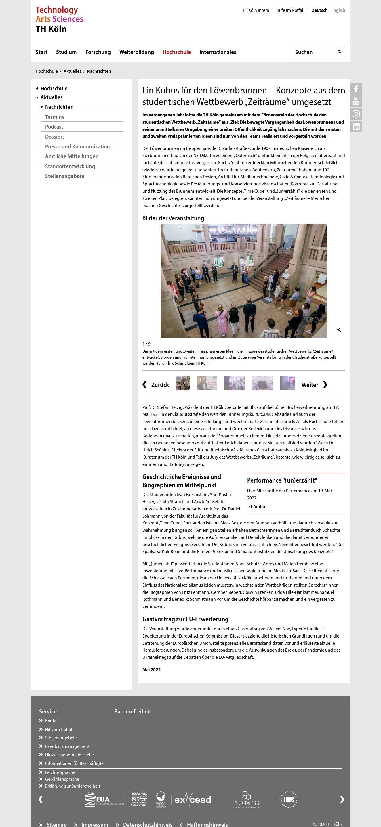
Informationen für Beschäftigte (74, 763)
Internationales (217, 51)
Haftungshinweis (207, 808)
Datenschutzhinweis (147, 808)
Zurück (160, 385)
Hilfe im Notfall (290, 10)
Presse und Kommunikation (77, 146)
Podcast (54, 126)
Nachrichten (59, 106)
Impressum (94, 808)
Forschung (98, 51)
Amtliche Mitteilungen (72, 156)
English (338, 10)
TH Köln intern (255, 10)
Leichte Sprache (135, 720)
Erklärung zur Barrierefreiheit (147, 737)
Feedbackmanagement (67, 746)
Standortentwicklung (70, 166)
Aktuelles (72, 71)
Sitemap (56, 808)
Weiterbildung (136, 51)
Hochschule (177, 51)
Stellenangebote (65, 175)
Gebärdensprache (137, 729)
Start (41, 51)
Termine (55, 116)
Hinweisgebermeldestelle (69, 754)
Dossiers (55, 136)
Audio (259, 506)
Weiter (310, 385)
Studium (66, 51)
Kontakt (52, 720)
